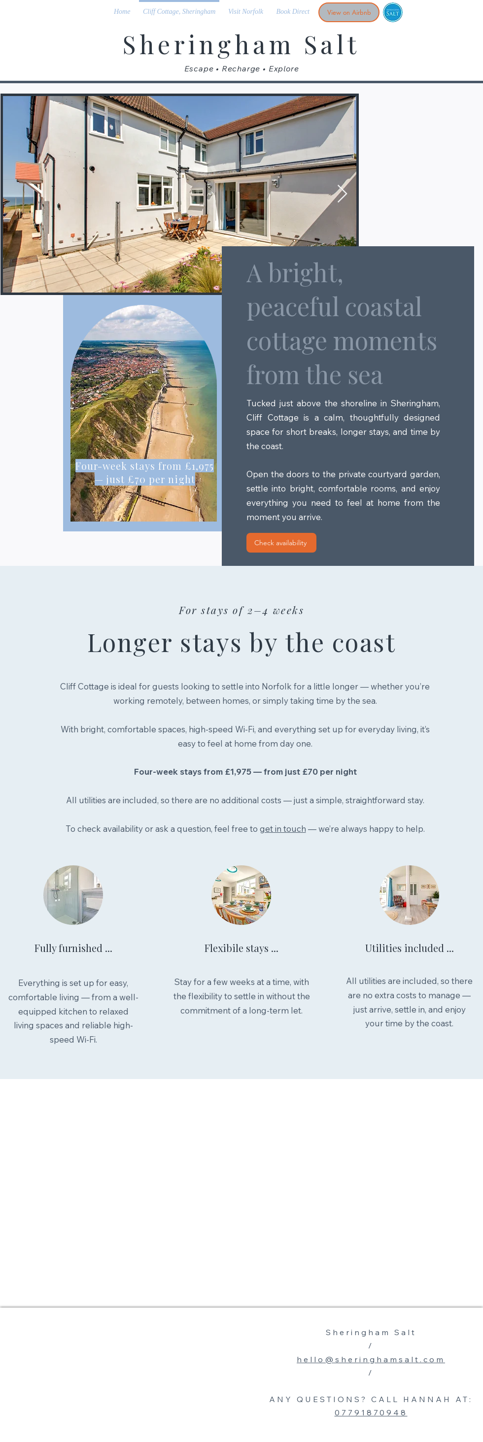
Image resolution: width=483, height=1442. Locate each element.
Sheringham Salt (241, 44)
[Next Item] (342, 194)
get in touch (283, 828)
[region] (142, 413)
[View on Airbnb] (349, 12)
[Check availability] (281, 543)
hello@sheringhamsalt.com (371, 1359)
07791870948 (371, 1412)
